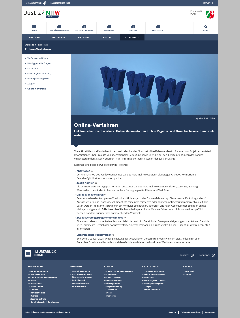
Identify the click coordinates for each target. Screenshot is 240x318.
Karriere (34, 290)
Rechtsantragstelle (80, 283)
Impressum (111, 296)
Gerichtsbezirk (78, 280)
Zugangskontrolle (38, 299)
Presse (33, 280)
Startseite (34, 37)
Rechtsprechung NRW (38, 78)
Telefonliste (111, 290)
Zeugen (31, 83)
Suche (205, 31)
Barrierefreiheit (58, 3)
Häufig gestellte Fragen (39, 63)
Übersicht (189, 271)
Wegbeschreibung (114, 287)
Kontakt (206, 3)
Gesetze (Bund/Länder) (39, 73)
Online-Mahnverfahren (90, 194)
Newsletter (109, 31)
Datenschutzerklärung (191, 312)
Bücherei (34, 296)
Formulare (32, 68)
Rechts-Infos (132, 37)
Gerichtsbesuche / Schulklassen (44, 302)
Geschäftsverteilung (59, 31)
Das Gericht (58, 37)
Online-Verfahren (36, 88)
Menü (34, 31)
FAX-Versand (112, 274)
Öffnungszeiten (113, 283)
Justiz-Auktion (86, 183)
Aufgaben (83, 37)
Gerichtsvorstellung (39, 271)
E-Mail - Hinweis (113, 277)
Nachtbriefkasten (114, 280)
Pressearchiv (36, 283)
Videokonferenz (79, 286)
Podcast (133, 31)
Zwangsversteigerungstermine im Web (100, 217)
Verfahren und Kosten (38, 58)
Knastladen (84, 171)
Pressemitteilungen (84, 31)
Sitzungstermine (37, 274)
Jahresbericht (157, 31)
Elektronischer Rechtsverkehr (94, 234)
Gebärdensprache (34, 3)
